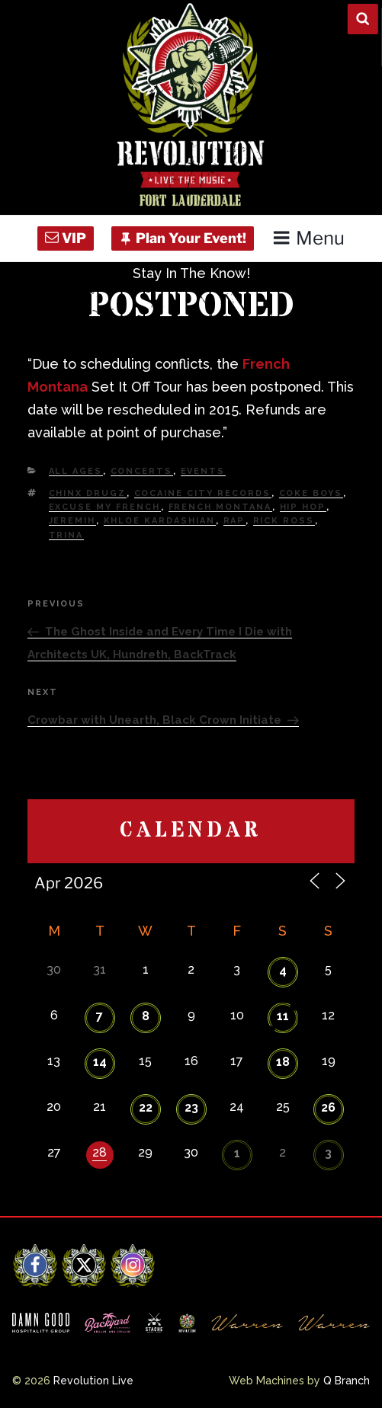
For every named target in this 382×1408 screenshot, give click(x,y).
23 (191, 1107)
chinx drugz (88, 493)
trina (66, 535)
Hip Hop (303, 507)
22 (145, 1107)
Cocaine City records (202, 493)
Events (203, 471)
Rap (234, 521)
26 (328, 1107)
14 (100, 1061)
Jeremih (72, 521)
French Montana (220, 507)
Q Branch (346, 1380)
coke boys (311, 493)
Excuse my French (105, 507)
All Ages (76, 471)
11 (283, 1016)
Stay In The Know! (191, 273)
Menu (308, 238)
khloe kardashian (160, 521)
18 (283, 1061)
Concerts (142, 471)
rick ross (284, 521)
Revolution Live (93, 1380)
